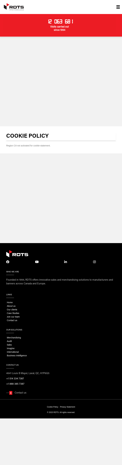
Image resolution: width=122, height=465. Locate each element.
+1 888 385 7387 (15, 384)
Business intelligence (17, 356)
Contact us (12, 321)
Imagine (10, 349)
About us (11, 306)
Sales (9, 345)
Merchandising (14, 338)
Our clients (12, 310)
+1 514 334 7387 (15, 378)
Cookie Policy (52, 407)
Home (10, 303)
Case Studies (13, 313)
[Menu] (118, 7)
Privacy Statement (67, 407)
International (13, 352)
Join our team (13, 317)
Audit (9, 341)
